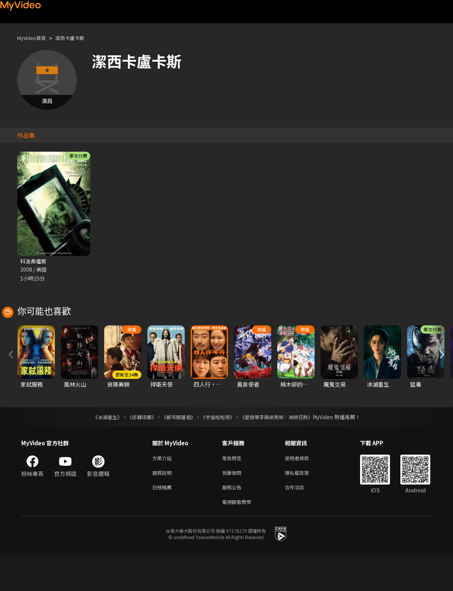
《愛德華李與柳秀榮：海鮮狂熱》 (281, 450)
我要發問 (233, 508)
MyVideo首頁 (34, 38)
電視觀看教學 (239, 539)
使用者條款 (303, 492)
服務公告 (233, 523)
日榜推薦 (163, 523)
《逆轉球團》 (137, 450)
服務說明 (163, 508)
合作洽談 (300, 523)
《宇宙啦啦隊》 (218, 450)
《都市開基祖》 (176, 450)
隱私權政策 (303, 508)
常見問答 (233, 492)
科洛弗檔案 (34, 261)
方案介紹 (163, 492)
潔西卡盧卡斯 (77, 38)
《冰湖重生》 (100, 450)
